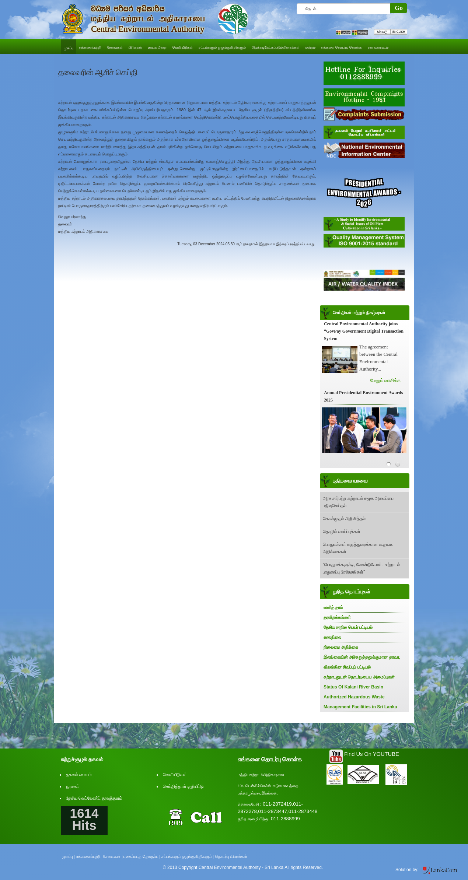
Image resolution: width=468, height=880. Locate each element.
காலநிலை (332, 637)
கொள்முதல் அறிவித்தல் (344, 518)
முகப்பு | (68, 856)
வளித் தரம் (333, 607)
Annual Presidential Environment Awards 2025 (363, 396)
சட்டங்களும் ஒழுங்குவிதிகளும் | (187, 856)
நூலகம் (73, 786)
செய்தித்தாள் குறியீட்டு (183, 786)
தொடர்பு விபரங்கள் (231, 856)
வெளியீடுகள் (175, 774)
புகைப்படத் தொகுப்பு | (141, 856)
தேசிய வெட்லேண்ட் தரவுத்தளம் (94, 798)
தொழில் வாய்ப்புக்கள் (341, 531)
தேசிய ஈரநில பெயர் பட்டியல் (348, 627)
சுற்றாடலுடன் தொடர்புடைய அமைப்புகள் (359, 677)
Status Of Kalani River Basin (353, 687)
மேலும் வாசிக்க (385, 380)
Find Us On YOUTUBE (371, 754)
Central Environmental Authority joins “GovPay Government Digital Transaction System (364, 331)
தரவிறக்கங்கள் (337, 617)
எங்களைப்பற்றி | (89, 856)
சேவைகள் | (112, 856)
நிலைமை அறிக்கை (341, 647)
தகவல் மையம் (79, 774)
